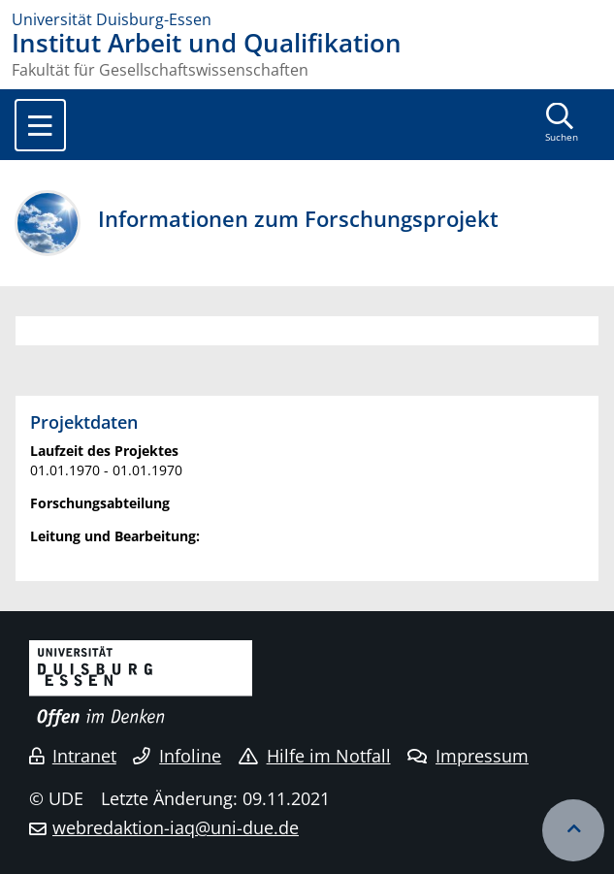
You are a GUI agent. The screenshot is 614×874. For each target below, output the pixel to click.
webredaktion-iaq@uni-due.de (175, 827)
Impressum (468, 755)
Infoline (177, 755)
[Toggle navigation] (40, 125)
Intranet (72, 755)
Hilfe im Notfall (315, 755)
